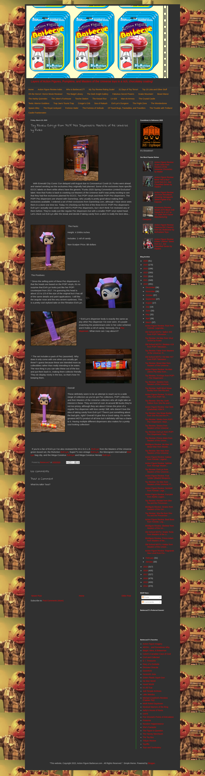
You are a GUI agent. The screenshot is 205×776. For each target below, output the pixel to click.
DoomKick (147, 671)
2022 (145, 276)
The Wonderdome (159, 103)
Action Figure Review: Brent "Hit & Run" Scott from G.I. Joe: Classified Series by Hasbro (164, 182)
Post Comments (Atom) (53, 600)
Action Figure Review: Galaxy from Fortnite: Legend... (158, 458)
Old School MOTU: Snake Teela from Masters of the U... (159, 533)
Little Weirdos (149, 694)
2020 (145, 284)
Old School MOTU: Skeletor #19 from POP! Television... (159, 345)
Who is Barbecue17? (75, 89)
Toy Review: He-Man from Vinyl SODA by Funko (159, 339)
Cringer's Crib (84, 103)
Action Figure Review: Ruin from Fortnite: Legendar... (159, 327)
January (149, 562)
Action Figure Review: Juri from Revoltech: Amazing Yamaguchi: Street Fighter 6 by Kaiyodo (164, 197)
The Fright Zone (140, 103)
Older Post (126, 596)
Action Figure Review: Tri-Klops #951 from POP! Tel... (159, 395)
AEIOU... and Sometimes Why (156, 647)
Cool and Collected (151, 657)
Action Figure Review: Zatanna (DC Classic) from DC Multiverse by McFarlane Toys (164, 228)
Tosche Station (81, 99)
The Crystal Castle (147, 99)
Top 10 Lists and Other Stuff (154, 89)
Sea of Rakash (100, 103)
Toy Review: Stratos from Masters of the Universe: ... (158, 427)
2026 (145, 261)
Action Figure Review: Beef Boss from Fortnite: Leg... (159, 520)
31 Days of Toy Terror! (128, 89)
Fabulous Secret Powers (123, 94)
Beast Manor (163, 94)
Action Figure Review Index (50, 89)
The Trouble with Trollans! (161, 108)
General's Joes (149, 674)
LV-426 (114, 99)
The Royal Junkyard (52, 108)
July (148, 307)
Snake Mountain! (145, 94)
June (148, 311)
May (148, 314)
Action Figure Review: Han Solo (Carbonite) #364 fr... (159, 408)
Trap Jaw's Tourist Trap (64, 103)
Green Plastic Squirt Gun (154, 677)
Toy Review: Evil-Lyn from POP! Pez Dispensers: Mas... (159, 433)
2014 (145, 586)
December (150, 287)
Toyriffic (146, 744)
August (149, 303)
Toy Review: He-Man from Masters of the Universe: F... (158, 483)
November (150, 291)
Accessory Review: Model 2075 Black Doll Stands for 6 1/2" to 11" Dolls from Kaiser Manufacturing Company (158, 213)
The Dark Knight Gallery (97, 94)
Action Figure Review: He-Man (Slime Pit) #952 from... (158, 370)
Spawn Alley (33, 108)
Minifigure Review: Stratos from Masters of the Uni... (159, 508)
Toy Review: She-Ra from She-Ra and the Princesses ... (159, 514)
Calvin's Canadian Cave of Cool (157, 654)
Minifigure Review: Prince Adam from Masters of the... (159, 539)
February (150, 558)
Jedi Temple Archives (152, 691)
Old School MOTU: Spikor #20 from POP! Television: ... (158, 333)
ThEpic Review (149, 741)
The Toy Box (148, 737)
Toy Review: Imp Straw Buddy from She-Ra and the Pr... (158, 414)
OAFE (145, 714)
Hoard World (148, 684)
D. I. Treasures (149, 661)
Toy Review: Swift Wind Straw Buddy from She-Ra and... (158, 389)
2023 (145, 272)
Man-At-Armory (128, 99)
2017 (145, 574)
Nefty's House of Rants (153, 710)
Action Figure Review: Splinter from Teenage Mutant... (158, 464)
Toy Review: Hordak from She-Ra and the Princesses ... (158, 502)
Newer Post (36, 596)
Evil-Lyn (95, 449)
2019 (145, 567)
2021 (145, 280)
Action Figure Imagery (152, 644)
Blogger (151, 763)
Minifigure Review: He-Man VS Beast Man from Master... (158, 445)
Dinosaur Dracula (150, 667)
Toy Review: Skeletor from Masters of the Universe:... (158, 383)
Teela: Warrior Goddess (38, 103)
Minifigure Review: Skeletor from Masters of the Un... (159, 527)
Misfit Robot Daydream (153, 703)
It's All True (147, 688)
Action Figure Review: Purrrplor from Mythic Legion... (159, 495)
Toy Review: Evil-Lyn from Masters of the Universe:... (158, 470)
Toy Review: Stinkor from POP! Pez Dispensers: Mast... (159, 420)
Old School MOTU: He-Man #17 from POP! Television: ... (159, 358)
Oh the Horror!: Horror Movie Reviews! (45, 94)
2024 (145, 268)
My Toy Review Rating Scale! (102, 89)
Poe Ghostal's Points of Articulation (158, 717)
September (151, 299)
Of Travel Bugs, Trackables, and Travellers (126, 108)
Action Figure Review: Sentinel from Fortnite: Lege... (158, 489)
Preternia (147, 720)
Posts (145, 597)
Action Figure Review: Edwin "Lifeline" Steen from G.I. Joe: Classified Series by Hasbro (164, 244)
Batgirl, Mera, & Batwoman (155, 650)
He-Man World (149, 681)
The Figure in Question (153, 730)
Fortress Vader (71, 108)
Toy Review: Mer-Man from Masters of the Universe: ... (158, 452)
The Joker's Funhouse (61, 99)
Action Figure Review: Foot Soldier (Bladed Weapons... (158, 477)
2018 (145, 570)
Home (31, 89)
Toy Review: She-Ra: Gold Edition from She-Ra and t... (158, 402)
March (149, 322)
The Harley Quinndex (37, 99)
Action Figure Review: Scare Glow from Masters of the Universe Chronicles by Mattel (164, 167)
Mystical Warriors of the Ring (155, 707)
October (149, 295)
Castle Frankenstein (37, 113)
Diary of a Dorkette (151, 664)
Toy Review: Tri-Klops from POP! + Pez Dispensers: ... (159, 376)
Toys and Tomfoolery (152, 747)
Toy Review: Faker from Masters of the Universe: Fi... (159, 352)
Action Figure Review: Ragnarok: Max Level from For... (159, 552)
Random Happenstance (153, 724)
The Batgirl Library (75, 94)
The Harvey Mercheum (153, 734)
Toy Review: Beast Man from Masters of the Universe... (158, 364)
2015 (145, 582)
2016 (145, 578)
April (148, 318)
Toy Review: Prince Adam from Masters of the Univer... (158, 439)
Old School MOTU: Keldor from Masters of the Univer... (159, 545)
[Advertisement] (81, 571)
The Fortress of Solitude (93, 108)
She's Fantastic (149, 727)
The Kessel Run (99, 99)
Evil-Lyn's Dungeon (120, 103)
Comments (148, 602)
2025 (145, 265)
